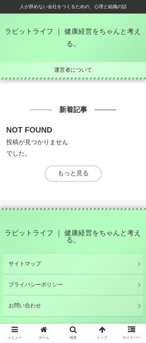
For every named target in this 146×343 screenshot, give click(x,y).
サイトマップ (25, 263)
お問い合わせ (25, 305)
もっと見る (73, 173)
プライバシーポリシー (36, 284)
